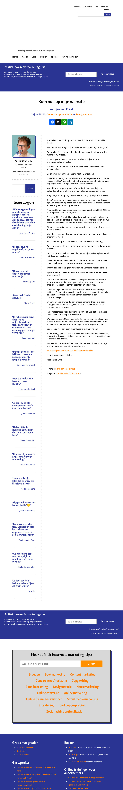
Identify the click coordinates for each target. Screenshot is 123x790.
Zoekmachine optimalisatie (64, 675)
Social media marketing (82, 663)
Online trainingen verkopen (44, 663)
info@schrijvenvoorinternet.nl (67, 786)
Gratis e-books (22, 718)
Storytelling (47, 669)
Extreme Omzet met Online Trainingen (84, 745)
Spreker (54, 20)
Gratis (25, 20)
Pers (96, 7)
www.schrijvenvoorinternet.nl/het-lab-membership (70, 314)
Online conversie (48, 657)
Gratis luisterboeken (24, 711)
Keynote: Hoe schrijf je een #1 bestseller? (33, 752)
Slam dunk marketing (65, 332)
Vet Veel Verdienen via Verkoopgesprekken (86, 741)
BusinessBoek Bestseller (78, 752)
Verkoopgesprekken (72, 669)
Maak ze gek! (73, 718)
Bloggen (34, 638)
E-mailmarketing (37, 651)
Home (15, 20)
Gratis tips (20, 715)
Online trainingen (70, 20)
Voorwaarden (77, 784)
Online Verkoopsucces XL (78, 756)
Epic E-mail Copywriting (78, 748)
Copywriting (80, 645)
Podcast (77, 7)
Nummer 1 (73, 711)
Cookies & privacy (91, 784)
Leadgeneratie (84, 78)
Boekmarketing (55, 638)
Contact (107, 9)
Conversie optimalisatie (59, 78)
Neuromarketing (87, 651)
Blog (34, 20)
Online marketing (75, 657)
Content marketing (83, 638)
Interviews (104, 7)
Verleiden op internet (77, 725)
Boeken (43, 20)
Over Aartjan (87, 7)
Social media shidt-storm (67, 337)
